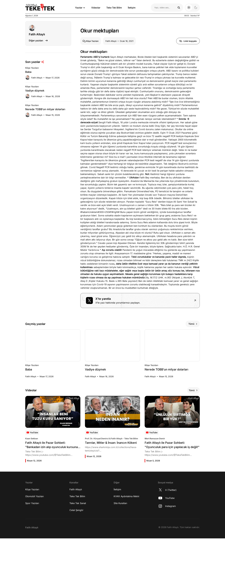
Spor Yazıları (32, 536)
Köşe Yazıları (32, 523)
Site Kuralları (120, 536)
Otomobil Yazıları (34, 529)
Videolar (95, 7)
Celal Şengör (76, 543)
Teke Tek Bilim (114, 7)
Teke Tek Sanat (77, 536)
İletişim (131, 7)
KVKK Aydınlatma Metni (126, 529)
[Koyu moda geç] (192, 8)
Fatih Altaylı (75, 523)
